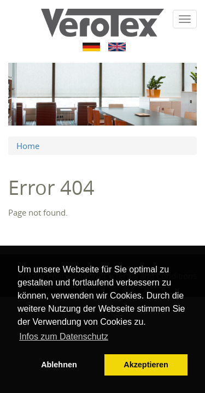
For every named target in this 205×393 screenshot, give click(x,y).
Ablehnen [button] (59, 364)
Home (27, 145)
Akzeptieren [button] (146, 364)
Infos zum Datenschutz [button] (63, 336)
